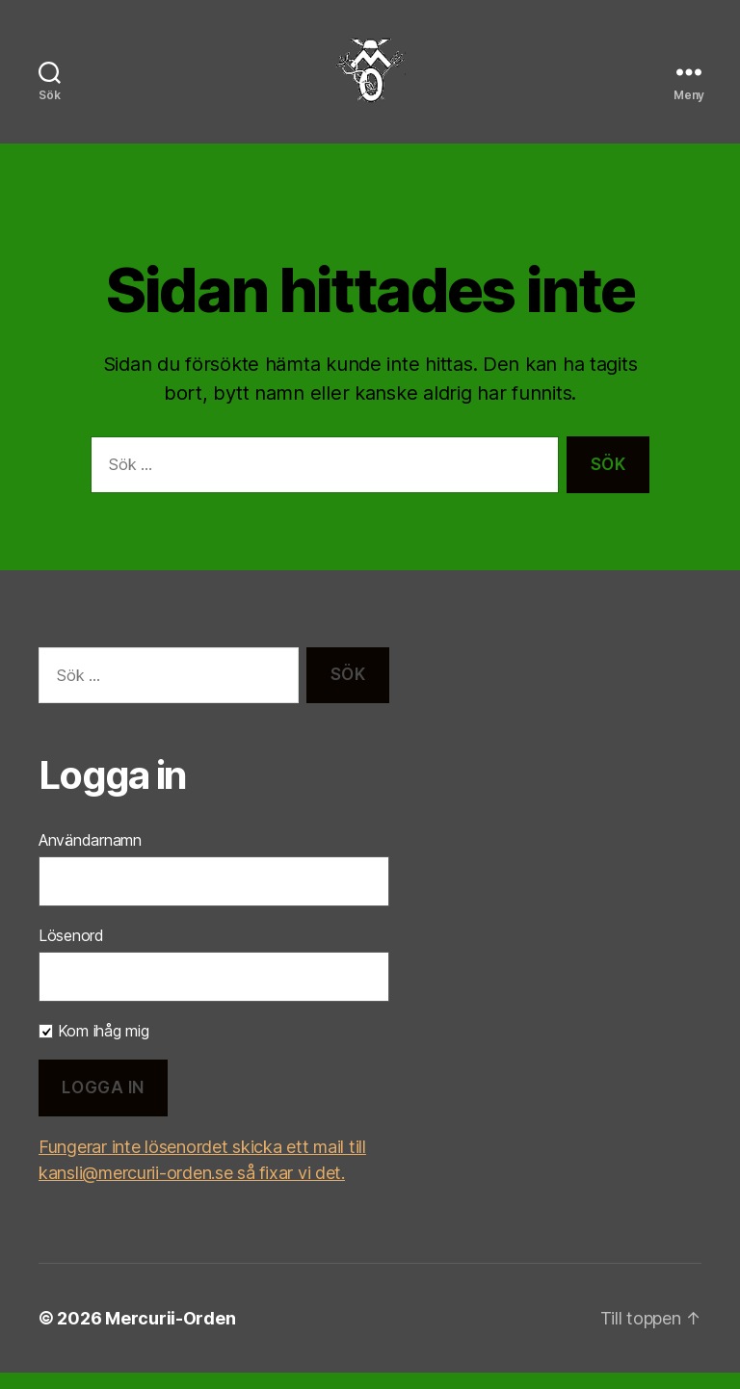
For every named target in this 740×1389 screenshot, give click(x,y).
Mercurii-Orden (170, 1334)
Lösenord (71, 951)
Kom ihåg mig (94, 1047)
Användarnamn (90, 856)
